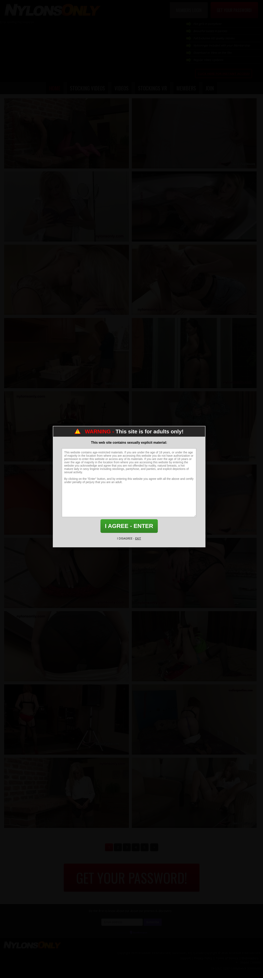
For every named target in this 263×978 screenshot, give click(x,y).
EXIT (138, 538)
